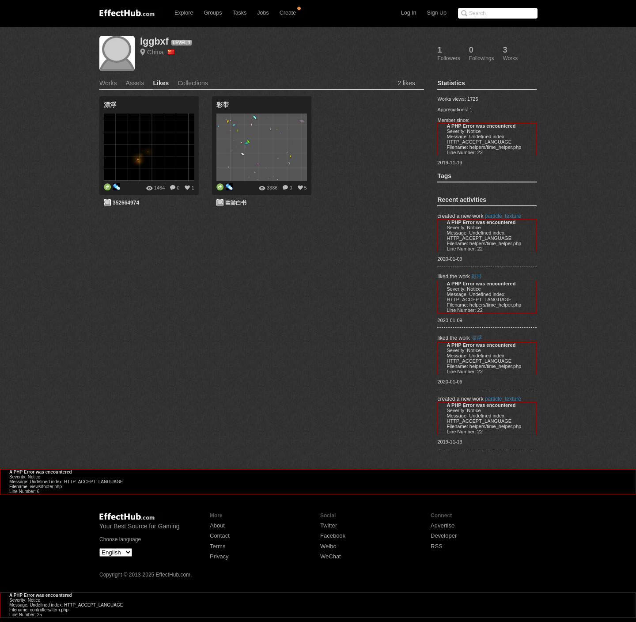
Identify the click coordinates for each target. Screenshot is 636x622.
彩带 (476, 276)
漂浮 (476, 338)
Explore (183, 13)
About (217, 525)
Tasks (239, 13)
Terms (217, 546)
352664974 (126, 203)
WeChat (330, 556)
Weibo (328, 546)
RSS (437, 546)
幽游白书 (235, 203)
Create (288, 13)
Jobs (263, 13)
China (160, 52)
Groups (213, 13)
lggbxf (154, 41)
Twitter (328, 525)
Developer (444, 535)
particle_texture (503, 216)
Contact (220, 535)
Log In (408, 13)
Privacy (219, 556)
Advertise (442, 525)
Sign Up (437, 13)
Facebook (332, 535)
